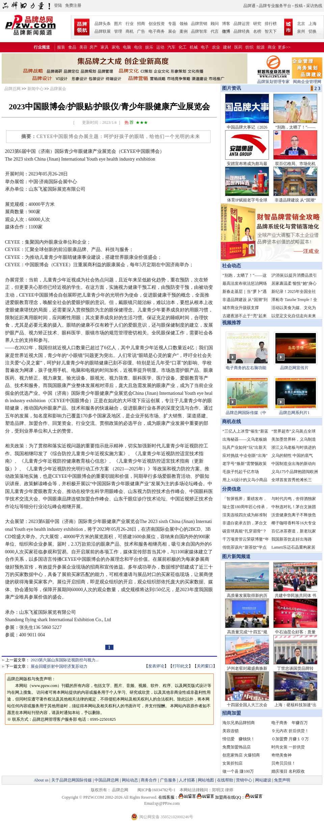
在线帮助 (225, 780)
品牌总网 (12, 88)
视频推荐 (231, 322)
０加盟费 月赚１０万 (290, 739)
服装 (61, 47)
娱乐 (149, 47)
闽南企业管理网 (307, 79)
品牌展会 (58, 88)
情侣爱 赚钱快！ (238, 739)
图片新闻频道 (236, 556)
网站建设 (263, 780)
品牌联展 (102, 31)
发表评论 (156, 666)
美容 (83, 47)
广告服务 (168, 780)
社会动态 (231, 265)
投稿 (299, 5)
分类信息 (231, 489)
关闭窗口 (205, 666)
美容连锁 (230, 730)
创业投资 (156, 23)
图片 (118, 23)
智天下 (271, 31)
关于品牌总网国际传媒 (71, 780)
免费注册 (73, 5)
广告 (141, 31)
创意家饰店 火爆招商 (241, 755)
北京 (301, 23)
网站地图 (206, 780)
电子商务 (156, 31)
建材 (227, 47)
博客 (226, 23)
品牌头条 (102, 23)
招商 (141, 23)
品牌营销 (199, 23)
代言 (215, 31)
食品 (72, 47)
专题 (172, 23)
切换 (312, 31)
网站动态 (130, 780)
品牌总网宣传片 (294, 367)
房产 (93, 47)
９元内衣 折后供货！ (290, 730)
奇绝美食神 (281, 755)
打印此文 (180, 666)
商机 (130, 31)
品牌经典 (242, 31)
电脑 (127, 47)
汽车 (171, 47)
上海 (312, 23)
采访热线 (314, 5)
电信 (138, 47)
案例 (184, 31)
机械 (194, 47)
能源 (260, 47)
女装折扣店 (232, 763)
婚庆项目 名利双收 (288, 771)
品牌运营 (242, 23)
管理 (118, 31)
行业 (130, 23)
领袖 (184, 23)
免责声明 (281, 780)
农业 (216, 47)
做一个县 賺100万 (238, 771)
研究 (257, 23)
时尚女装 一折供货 (288, 747)
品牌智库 (199, 31)
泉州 (301, 31)
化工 (183, 47)
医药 (238, 47)
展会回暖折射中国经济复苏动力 (59, 666)
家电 (116, 47)
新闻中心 (35, 88)
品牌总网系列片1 (294, 412)
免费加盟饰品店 (236, 747)
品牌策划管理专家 (273, 79)
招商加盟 (231, 713)
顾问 (215, 23)
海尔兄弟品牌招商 (238, 722)
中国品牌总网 (106, 780)
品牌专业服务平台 (275, 5)
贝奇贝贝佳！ (283, 763)
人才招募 (187, 780)
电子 (205, 47)
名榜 (257, 31)
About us (41, 780)
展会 (172, 31)
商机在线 (231, 421)
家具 (105, 47)
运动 (160, 47)
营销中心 (244, 780)
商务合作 (149, 780)
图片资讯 (231, 88)
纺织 (249, 47)
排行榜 (271, 23)
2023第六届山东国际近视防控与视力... (65, 660)
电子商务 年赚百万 (289, 722)
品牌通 (249, 5)
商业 (272, 47)
